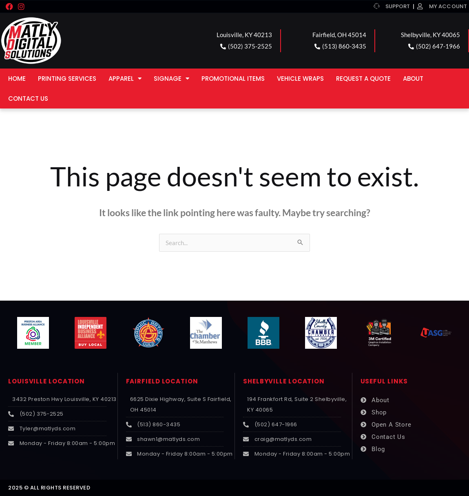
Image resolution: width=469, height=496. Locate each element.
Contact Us (28, 98)
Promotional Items (233, 78)
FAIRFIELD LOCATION (162, 381)
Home (17, 78)
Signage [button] (171, 78)
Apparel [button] (125, 78)
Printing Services (67, 78)
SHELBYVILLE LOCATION (284, 381)
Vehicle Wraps (300, 78)
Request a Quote (363, 78)
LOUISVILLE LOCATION (46, 381)
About (413, 78)
